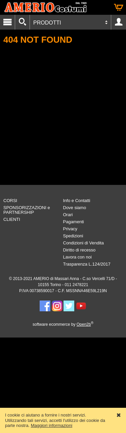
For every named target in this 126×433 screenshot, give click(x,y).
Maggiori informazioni (52, 425)
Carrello (118, 7)
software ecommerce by (63, 324)
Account (118, 22)
